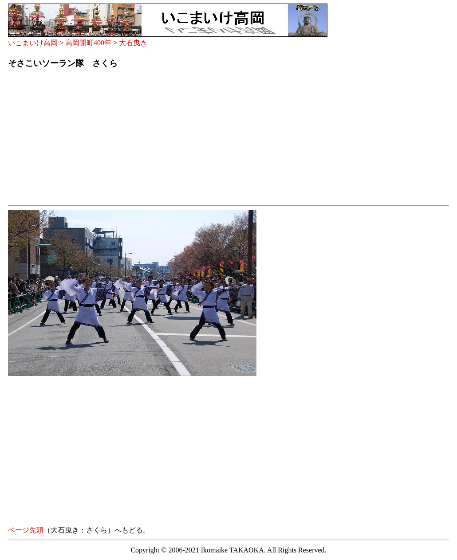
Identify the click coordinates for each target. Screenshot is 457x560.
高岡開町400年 (88, 43)
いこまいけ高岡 (33, 43)
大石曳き (133, 43)
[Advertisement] (228, 140)
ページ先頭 (25, 530)
